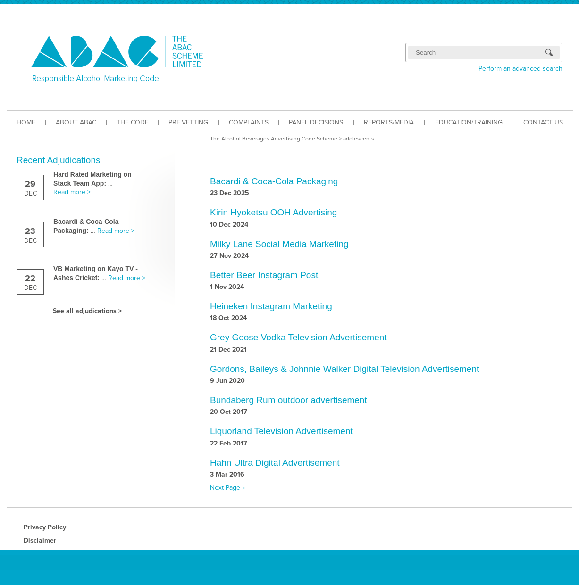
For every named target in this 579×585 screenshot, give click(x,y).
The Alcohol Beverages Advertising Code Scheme (273, 138)
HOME (26, 122)
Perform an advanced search (520, 69)
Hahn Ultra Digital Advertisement (275, 463)
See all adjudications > (87, 311)
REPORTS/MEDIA (389, 122)
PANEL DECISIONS (316, 122)
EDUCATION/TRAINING (469, 122)
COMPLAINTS (249, 122)
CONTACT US (543, 122)
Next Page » (227, 488)
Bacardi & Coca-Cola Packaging (274, 181)
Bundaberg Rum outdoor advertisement (288, 400)
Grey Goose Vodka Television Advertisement (298, 337)
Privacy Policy (45, 527)
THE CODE (133, 122)
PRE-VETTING (188, 122)
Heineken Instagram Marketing (271, 306)
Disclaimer (40, 540)
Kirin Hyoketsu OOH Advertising (273, 212)
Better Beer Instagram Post (264, 275)
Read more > (72, 192)
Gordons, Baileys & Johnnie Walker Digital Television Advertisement (344, 369)
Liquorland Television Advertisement (281, 431)
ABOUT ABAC (76, 122)
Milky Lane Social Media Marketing (279, 244)
